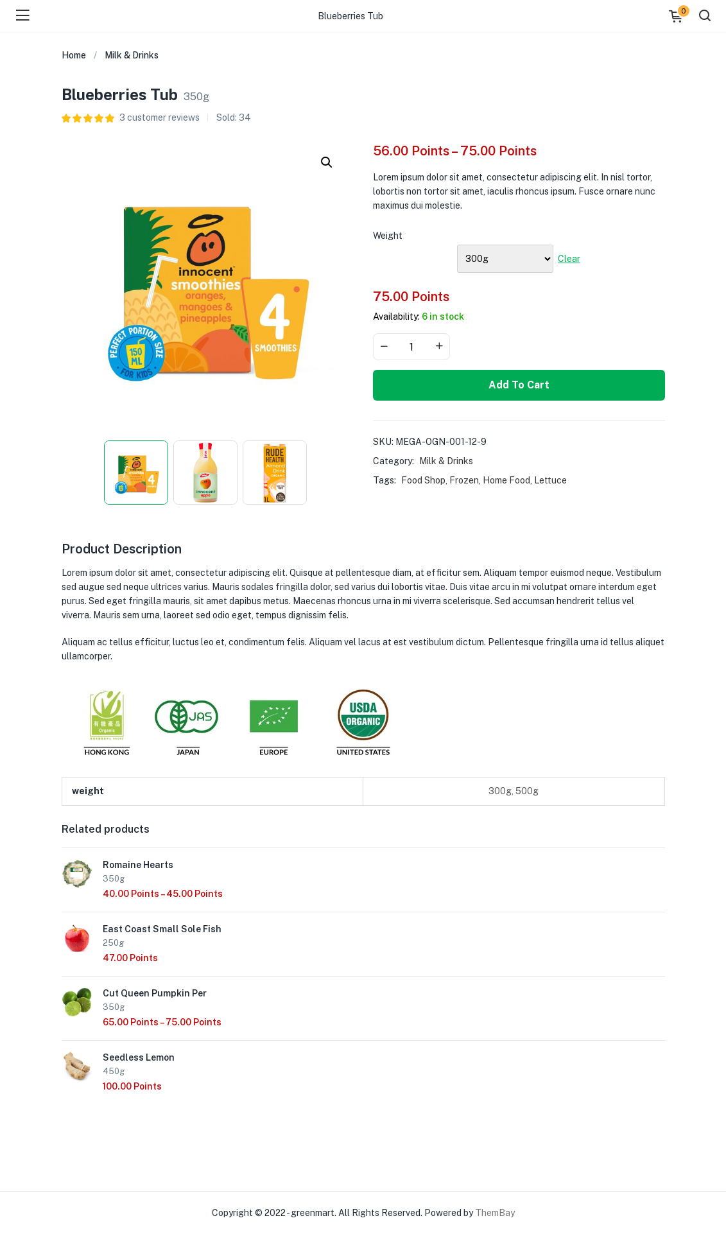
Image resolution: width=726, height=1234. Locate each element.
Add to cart (518, 385)
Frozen (464, 480)
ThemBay (495, 1213)
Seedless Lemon (139, 1057)
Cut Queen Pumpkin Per (155, 993)
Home (74, 55)
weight (387, 235)
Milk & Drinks (132, 55)
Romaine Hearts (138, 865)
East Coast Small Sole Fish (162, 929)
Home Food (506, 480)
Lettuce (550, 480)
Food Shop (423, 480)
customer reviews (159, 117)
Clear (569, 259)
